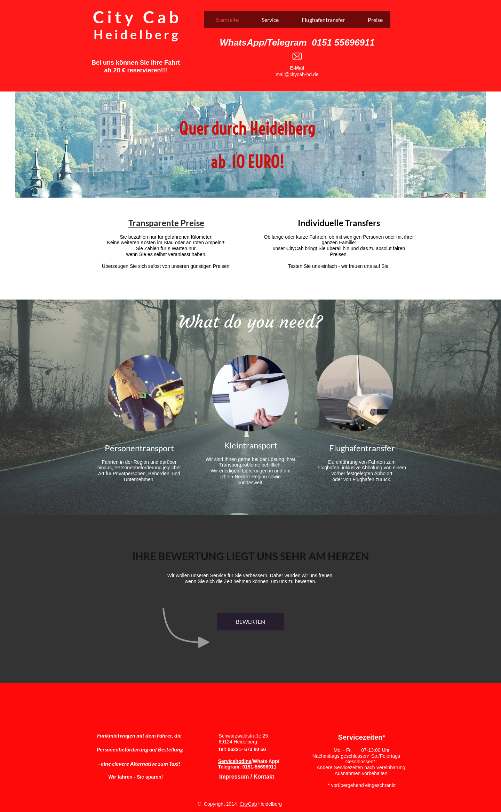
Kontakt (263, 777)
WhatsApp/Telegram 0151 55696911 (297, 42)
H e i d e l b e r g (136, 34)
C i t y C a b (135, 17)
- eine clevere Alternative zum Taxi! (139, 763)
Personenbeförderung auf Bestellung (140, 749)
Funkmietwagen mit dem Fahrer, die (139, 735)
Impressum (234, 777)
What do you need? (250, 321)
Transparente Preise (166, 223)
